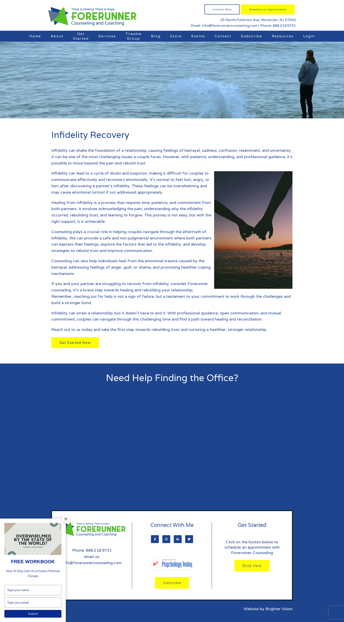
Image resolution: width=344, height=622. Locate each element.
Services (107, 36)
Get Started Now (75, 342)
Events (198, 36)
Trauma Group (133, 36)
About (57, 36)
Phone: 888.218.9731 (278, 25)
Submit (33, 614)
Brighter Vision (279, 608)
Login (309, 36)
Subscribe (251, 36)
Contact (223, 36)
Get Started (81, 36)
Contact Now (222, 9)
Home (35, 36)
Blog (156, 36)
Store (176, 36)
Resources (283, 36)
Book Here (252, 566)
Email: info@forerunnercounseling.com (224, 25)
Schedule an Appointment (268, 9)
